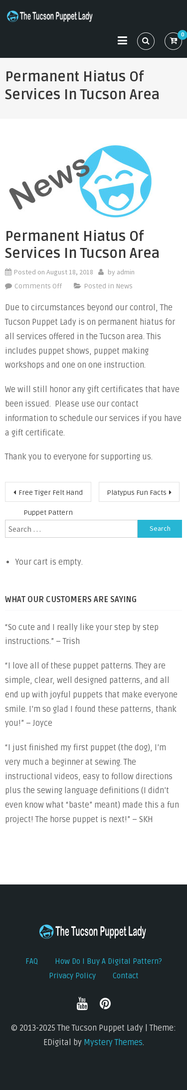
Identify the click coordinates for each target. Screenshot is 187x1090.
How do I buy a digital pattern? (108, 961)
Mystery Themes (113, 1043)
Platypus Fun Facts (137, 492)
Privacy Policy (72, 975)
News (124, 286)
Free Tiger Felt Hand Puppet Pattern (50, 495)
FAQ (31, 961)
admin (126, 271)
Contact (126, 975)
